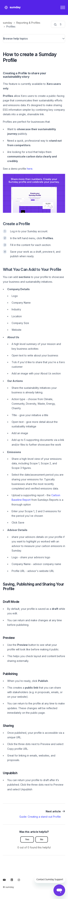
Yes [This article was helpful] (27, 839)
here (29, 168)
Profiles (10, 26)
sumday (7, 22)
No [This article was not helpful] (41, 839)
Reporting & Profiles (28, 22)
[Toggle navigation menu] (63, 7)
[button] (34, 38)
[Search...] (58, 24)
